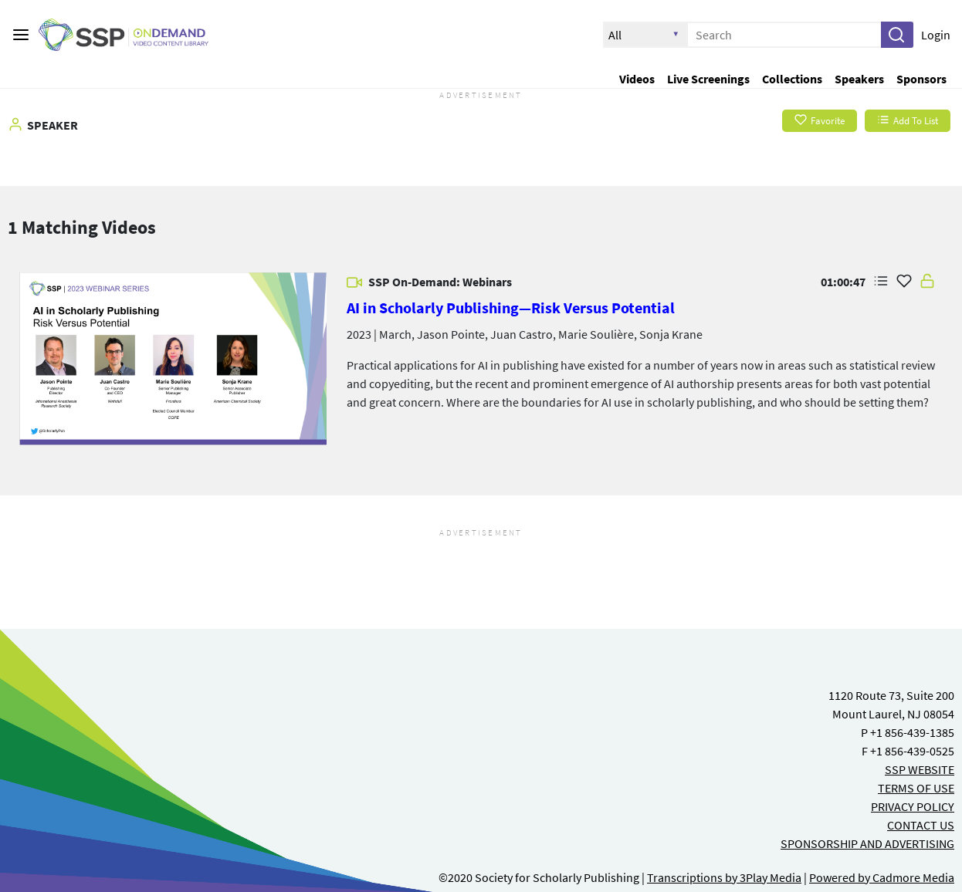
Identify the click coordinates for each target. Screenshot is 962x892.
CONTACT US (920, 825)
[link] (173, 358)
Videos (637, 78)
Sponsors (921, 78)
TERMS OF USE (916, 788)
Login (935, 34)
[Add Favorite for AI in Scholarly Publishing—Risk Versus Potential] (904, 281)
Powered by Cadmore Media (881, 877)
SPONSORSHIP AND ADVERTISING (867, 843)
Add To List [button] (907, 120)
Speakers (859, 78)
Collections (792, 78)
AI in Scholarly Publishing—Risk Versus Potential (511, 307)
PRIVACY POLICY (912, 806)
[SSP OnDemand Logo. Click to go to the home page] (135, 35)
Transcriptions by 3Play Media (724, 877)
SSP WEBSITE (919, 769)
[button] (896, 34)
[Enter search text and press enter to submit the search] (784, 34)
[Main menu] (21, 34)
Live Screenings (708, 78)
